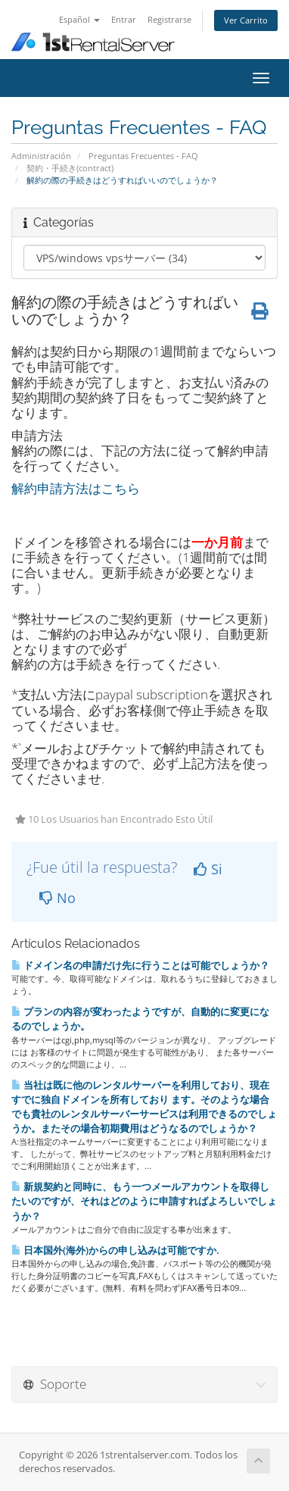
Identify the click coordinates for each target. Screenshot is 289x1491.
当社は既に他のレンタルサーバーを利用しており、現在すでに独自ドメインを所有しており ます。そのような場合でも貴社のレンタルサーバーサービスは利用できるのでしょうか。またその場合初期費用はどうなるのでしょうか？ (144, 1107)
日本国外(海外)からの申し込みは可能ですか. (115, 1250)
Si (208, 869)
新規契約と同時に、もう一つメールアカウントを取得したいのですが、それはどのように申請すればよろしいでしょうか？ (144, 1201)
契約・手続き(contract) (69, 167)
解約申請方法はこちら (75, 488)
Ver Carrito (246, 20)
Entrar (123, 19)
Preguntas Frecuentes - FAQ (143, 155)
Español (79, 19)
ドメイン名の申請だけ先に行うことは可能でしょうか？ (140, 965)
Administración (41, 155)
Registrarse (169, 19)
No (57, 898)
